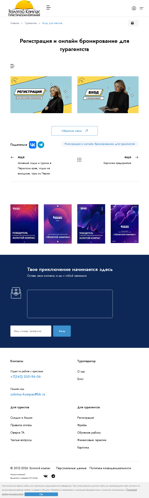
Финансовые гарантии (91, 440)
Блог (80, 379)
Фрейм (82, 425)
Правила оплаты (21, 425)
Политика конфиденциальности (110, 468)
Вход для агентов (52, 23)
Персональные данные (71, 468)
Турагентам (31, 23)
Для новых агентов (41, 116)
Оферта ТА (17, 432)
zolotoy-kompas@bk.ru (27, 394)
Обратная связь (74, 131)
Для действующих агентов (107, 116)
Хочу (62, 331)
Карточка (83, 447)
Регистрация (85, 418)
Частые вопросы (21, 440)
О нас (81, 371)
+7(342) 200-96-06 (25, 376)
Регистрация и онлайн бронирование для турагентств (100, 144)
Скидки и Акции (21, 418)
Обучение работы (89, 432)
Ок (41, 494)
